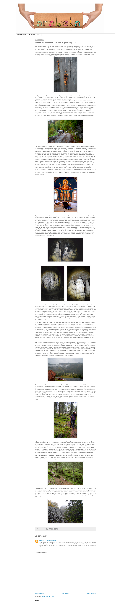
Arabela (16, 5)
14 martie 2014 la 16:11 (50, 540)
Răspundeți (42, 549)
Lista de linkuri (31, 34)
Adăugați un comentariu (41, 552)
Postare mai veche (91, 593)
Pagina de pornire (21, 34)
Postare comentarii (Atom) (48, 596)
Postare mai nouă (39, 593)
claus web (41, 540)
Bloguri (38, 34)
